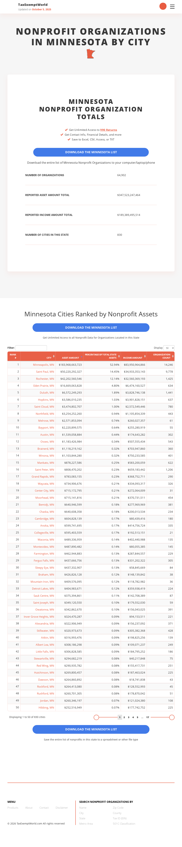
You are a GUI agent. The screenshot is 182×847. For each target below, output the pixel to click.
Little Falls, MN (45, 654)
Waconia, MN (46, 542)
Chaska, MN (46, 514)
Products (12, 811)
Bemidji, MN (46, 507)
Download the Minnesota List (91, 152)
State (82, 822)
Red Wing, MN (45, 668)
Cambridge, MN (44, 521)
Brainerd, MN (46, 451)
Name (82, 811)
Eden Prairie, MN (43, 388)
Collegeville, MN (44, 535)
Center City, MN (44, 493)
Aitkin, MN (47, 640)
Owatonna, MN (44, 612)
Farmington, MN (44, 556)
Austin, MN (47, 437)
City (81, 816)
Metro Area (86, 827)
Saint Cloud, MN (44, 409)
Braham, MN (46, 577)
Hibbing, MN (46, 710)
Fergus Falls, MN (44, 563)
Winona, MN (46, 458)
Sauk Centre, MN (44, 598)
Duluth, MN (47, 395)
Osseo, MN (47, 444)
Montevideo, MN (43, 549)
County (117, 816)
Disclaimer (62, 811)
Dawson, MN (46, 682)
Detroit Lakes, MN (43, 591)
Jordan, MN (47, 703)
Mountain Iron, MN (42, 584)
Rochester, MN (45, 381)
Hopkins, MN (46, 402)
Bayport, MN (46, 430)
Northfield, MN (45, 416)
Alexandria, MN (44, 626)
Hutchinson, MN (44, 675)
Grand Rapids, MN (43, 479)
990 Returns (108, 130)
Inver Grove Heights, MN (39, 619)
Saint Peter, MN (44, 472)
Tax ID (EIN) (120, 822)
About (29, 811)
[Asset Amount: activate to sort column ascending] (69, 359)
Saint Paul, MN (45, 374)
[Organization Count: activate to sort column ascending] (161, 359)
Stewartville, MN (44, 661)
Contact (44, 811)
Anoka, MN (47, 528)
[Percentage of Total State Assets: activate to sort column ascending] (102, 359)
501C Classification (124, 827)
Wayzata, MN (46, 486)
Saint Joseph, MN (43, 605)
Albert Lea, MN (45, 647)
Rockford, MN (45, 689)
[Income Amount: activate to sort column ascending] (134, 359)
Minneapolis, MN (43, 367)
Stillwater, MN (45, 633)
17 (147, 719)
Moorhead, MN (44, 500)
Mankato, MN (45, 465)
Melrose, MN (46, 423)
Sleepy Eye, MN (44, 570)
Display (164, 350)
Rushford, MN (45, 696)
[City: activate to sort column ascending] (38, 359)
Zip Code (118, 811)
